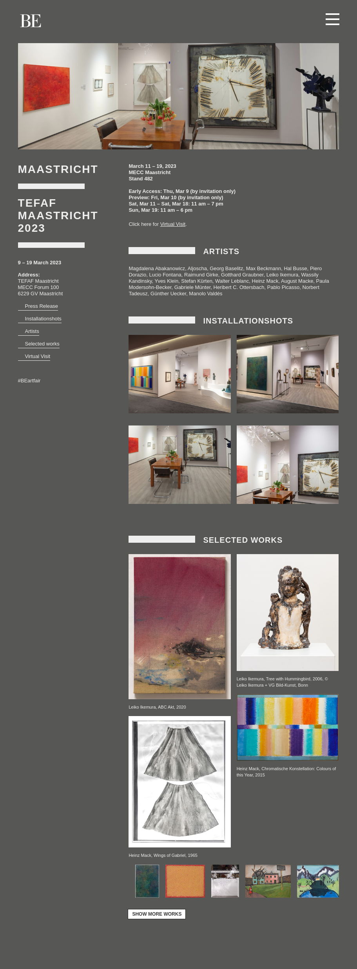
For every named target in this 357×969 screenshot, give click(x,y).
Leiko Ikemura (282, 275)
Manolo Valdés (205, 293)
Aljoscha (197, 268)
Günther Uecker (168, 293)
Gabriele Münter (192, 287)
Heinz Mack (265, 281)
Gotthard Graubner (242, 275)
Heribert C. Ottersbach (239, 287)
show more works (156, 914)
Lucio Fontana (165, 275)
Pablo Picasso (283, 287)
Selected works (42, 344)
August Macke (297, 281)
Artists (32, 331)
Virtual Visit (38, 356)
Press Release (41, 306)
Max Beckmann (263, 268)
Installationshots (43, 319)
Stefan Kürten (196, 281)
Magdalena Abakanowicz (157, 268)
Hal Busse (295, 268)
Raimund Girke (201, 275)
